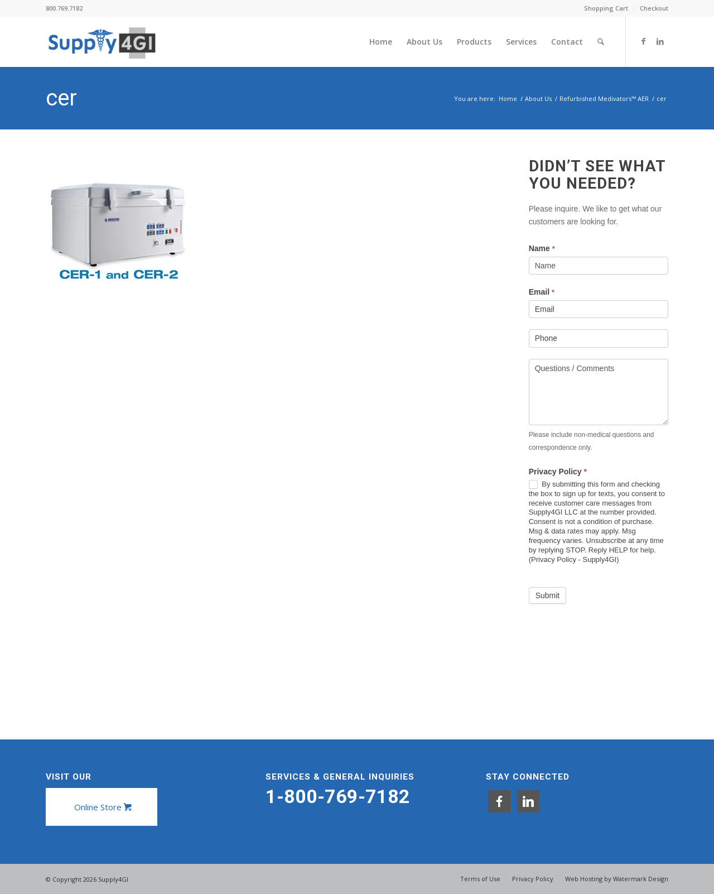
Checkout (654, 8)
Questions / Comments (598, 392)
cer (61, 98)
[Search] (601, 42)
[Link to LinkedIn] (660, 41)
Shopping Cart (606, 8)
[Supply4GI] (102, 42)
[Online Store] (101, 807)
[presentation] (613, 642)
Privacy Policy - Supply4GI (573, 559)
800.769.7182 (64, 8)
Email (541, 291)
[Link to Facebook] (643, 41)
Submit (548, 595)
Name (542, 248)
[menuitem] (606, 8)
